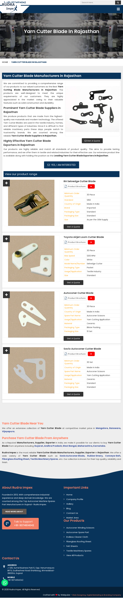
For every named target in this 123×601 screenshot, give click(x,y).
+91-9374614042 (15, 2)
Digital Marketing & (95, 595)
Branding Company (112, 595)
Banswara (114, 428)
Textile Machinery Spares (44, 459)
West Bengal (70, 445)
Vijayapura (8, 431)
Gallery (69, 503)
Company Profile (74, 499)
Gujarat (38, 445)
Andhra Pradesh (53, 445)
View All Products (74, 555)
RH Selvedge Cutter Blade (80, 181)
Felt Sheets (72, 546)
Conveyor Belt (112, 455)
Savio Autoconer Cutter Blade (82, 348)
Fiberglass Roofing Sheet (15, 459)
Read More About (14, 511)
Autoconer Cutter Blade (78, 293)
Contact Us (72, 513)
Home (5, 62)
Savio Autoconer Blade (72, 455)
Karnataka (99, 445)
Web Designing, (79, 595)
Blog (68, 508)
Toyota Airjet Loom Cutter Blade (84, 237)
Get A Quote (92, 140)
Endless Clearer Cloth (77, 536)
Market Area (72, 517)
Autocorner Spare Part (77, 532)
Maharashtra (85, 445)
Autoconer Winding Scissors (80, 527)
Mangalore (102, 428)
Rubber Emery (95, 455)
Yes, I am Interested (61, 165)
